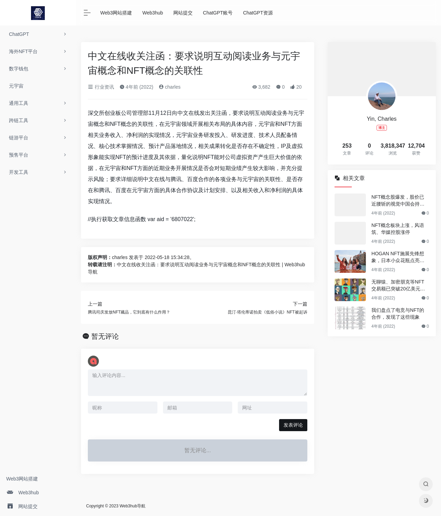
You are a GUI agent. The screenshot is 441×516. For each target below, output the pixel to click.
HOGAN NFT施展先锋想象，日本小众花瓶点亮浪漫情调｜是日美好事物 (397, 257)
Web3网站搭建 (22, 479)
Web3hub (152, 13)
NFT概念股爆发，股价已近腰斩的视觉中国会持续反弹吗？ (397, 200)
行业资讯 (101, 87)
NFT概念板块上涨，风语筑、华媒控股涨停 (397, 228)
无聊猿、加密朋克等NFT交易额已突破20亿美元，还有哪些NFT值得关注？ (398, 285)
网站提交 (183, 13)
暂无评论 (105, 336)
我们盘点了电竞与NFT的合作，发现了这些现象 (397, 313)
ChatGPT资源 (258, 13)
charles (170, 87)
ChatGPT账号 (218, 13)
